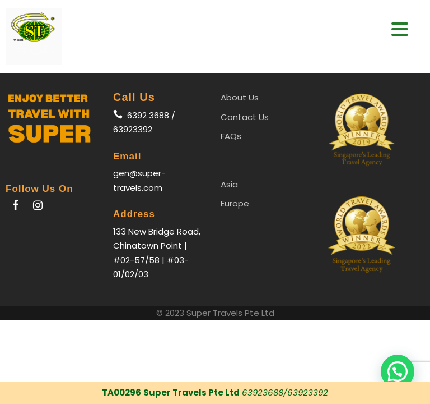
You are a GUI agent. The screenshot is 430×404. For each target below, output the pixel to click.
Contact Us (245, 117)
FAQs (231, 136)
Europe (235, 203)
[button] (397, 371)
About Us (240, 97)
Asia (229, 184)
